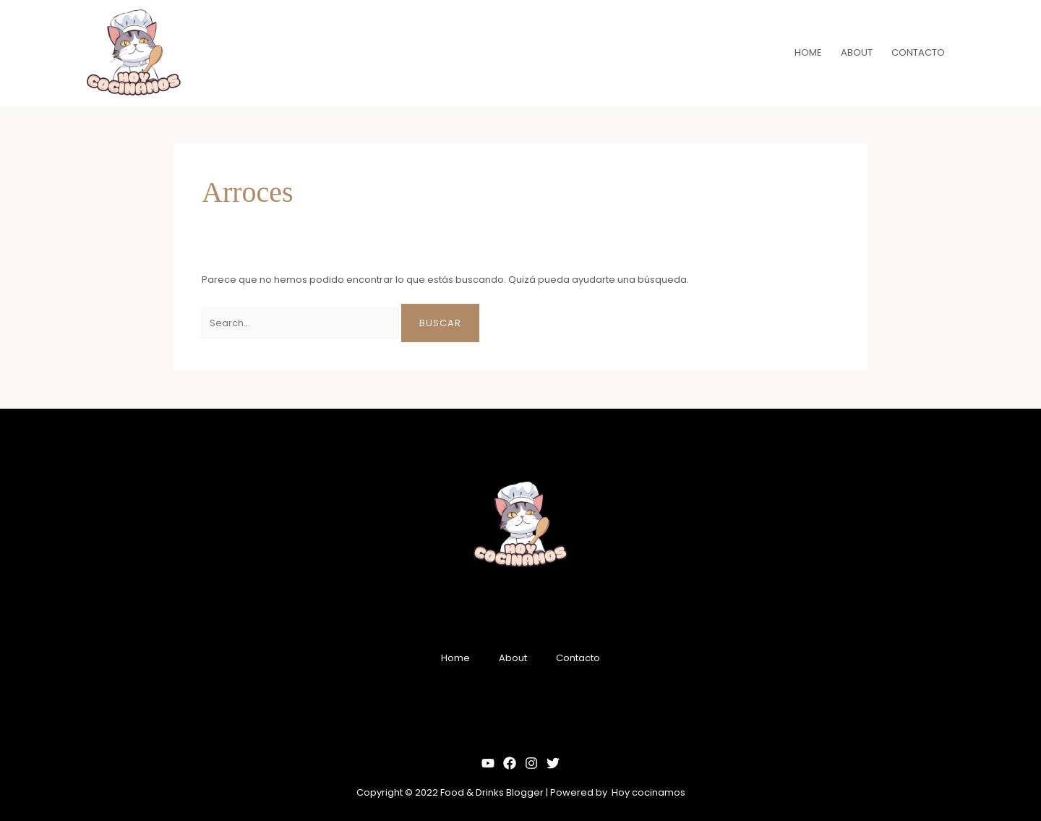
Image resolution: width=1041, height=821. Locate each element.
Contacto (578, 658)
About (513, 658)
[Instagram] (531, 763)
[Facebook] (509, 763)
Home (455, 658)
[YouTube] (487, 763)
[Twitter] (553, 763)
